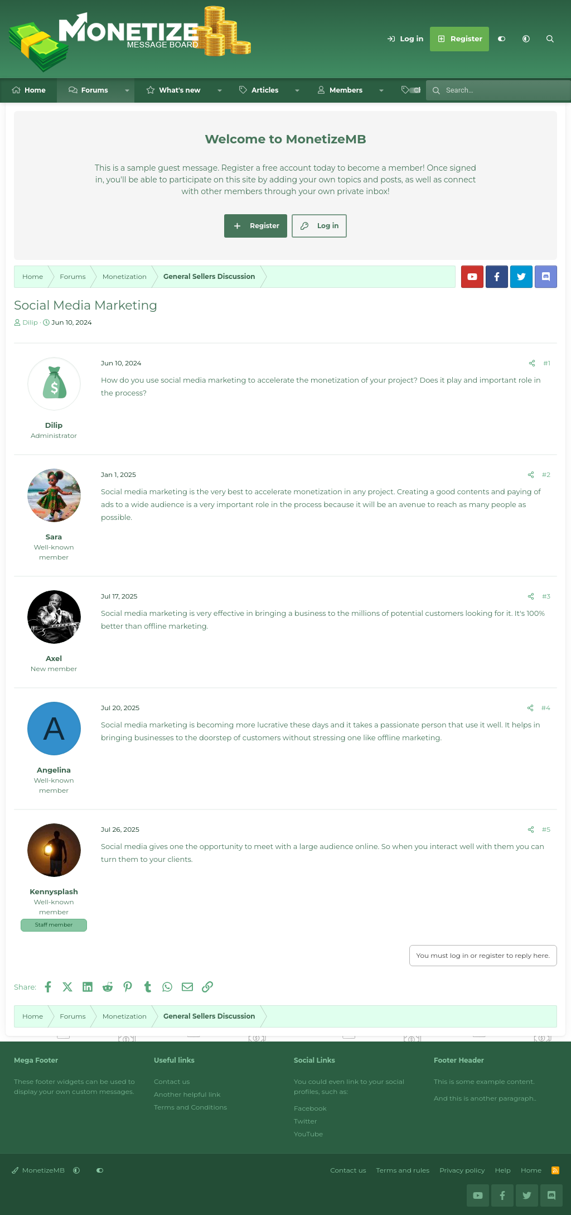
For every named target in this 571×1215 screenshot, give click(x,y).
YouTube (308, 1134)
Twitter (305, 1121)
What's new (179, 90)
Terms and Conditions (190, 1107)
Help (503, 1170)
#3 (546, 596)
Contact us (172, 1081)
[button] (526, 39)
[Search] (550, 39)
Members (346, 90)
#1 (546, 363)
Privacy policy (462, 1170)
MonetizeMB (38, 1170)
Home (35, 90)
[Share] (532, 363)
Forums (94, 90)
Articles (264, 90)
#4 (545, 707)
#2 (546, 474)
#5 (546, 829)
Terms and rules (403, 1170)
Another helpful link (187, 1094)
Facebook (310, 1108)
